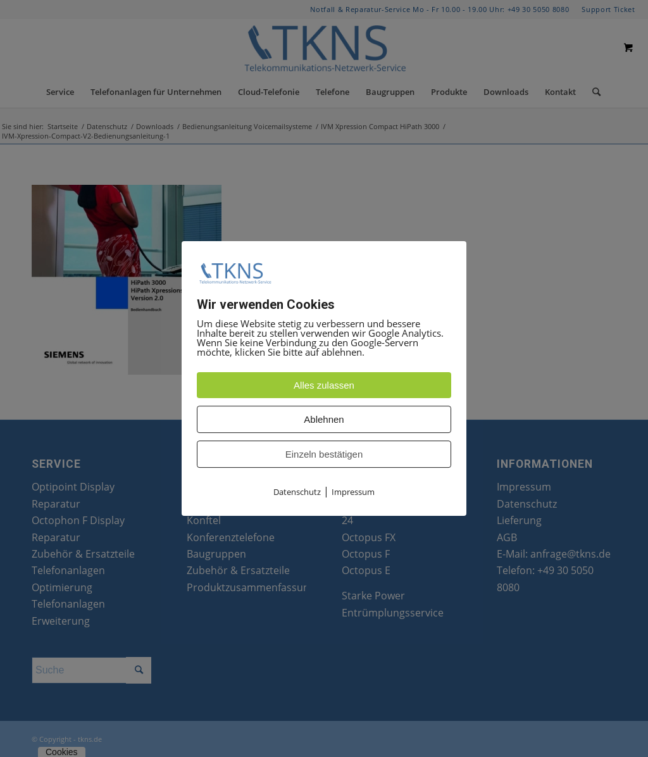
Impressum (353, 492)
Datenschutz (297, 492)
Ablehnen (324, 420)
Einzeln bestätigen (324, 454)
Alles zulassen (324, 385)
